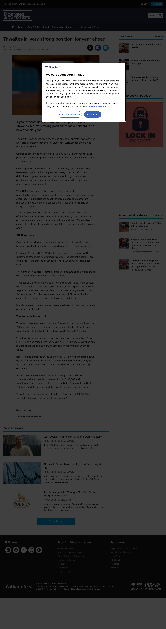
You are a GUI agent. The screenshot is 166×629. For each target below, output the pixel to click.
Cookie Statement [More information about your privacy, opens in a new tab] (97, 106)
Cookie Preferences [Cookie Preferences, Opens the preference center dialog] (69, 114)
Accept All (92, 114)
